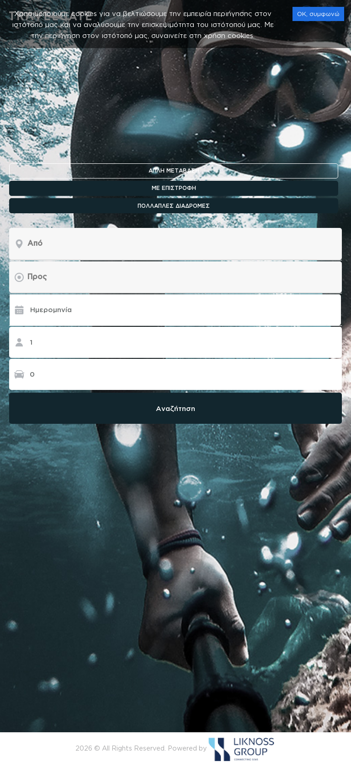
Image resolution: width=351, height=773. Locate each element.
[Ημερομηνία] (168, 309)
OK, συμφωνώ (318, 14)
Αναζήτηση (175, 408)
